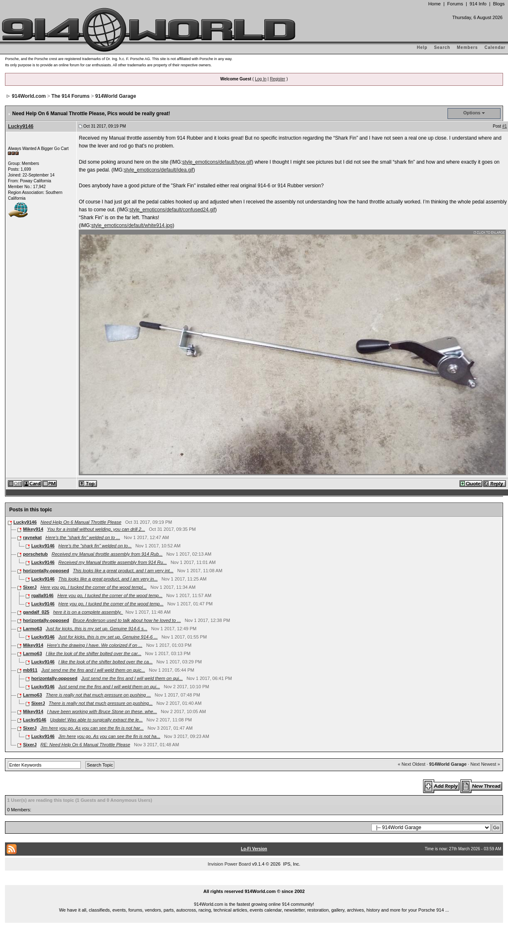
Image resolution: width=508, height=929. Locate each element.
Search (442, 47)
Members (467, 47)
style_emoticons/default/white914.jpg (131, 225)
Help (422, 47)
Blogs (499, 3)
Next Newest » (485, 764)
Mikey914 (33, 529)
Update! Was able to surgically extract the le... (96, 719)
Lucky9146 (20, 126)
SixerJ (29, 587)
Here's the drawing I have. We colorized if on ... (95, 645)
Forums (455, 3)
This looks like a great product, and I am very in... (108, 578)
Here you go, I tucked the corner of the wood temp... (109, 595)
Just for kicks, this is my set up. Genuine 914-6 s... (96, 628)
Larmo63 (32, 628)
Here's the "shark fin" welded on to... (95, 545)
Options (472, 112)
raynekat (32, 537)
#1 (504, 126)
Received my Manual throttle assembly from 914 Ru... (112, 562)
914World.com (29, 96)
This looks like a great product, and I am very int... (123, 570)
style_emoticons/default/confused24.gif (172, 210)
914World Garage (115, 96)
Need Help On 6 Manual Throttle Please (81, 522)
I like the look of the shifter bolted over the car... (93, 653)
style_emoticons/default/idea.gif (158, 170)
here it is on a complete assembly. (88, 612)
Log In (260, 79)
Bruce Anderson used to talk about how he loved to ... (127, 620)
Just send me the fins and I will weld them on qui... (132, 678)
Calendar (495, 47)
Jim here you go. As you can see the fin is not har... (92, 728)
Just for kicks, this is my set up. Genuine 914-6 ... (108, 636)
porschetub (35, 554)
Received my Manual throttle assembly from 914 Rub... (106, 554)
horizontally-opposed (46, 570)
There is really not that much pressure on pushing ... (98, 694)
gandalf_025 (36, 612)
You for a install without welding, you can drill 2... (96, 529)
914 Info (477, 3)
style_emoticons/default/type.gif (217, 162)
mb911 (30, 670)
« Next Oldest (412, 764)
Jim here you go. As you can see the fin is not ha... (109, 736)
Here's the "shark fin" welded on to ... (83, 537)
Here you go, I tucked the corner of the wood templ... (94, 587)
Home (434, 3)
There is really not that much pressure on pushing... (101, 703)
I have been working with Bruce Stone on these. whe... (102, 711)
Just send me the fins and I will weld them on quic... (93, 670)
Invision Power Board (229, 863)
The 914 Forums (70, 96)
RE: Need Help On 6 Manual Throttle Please (85, 744)
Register (277, 79)
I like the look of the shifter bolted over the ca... (105, 661)
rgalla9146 (42, 595)
